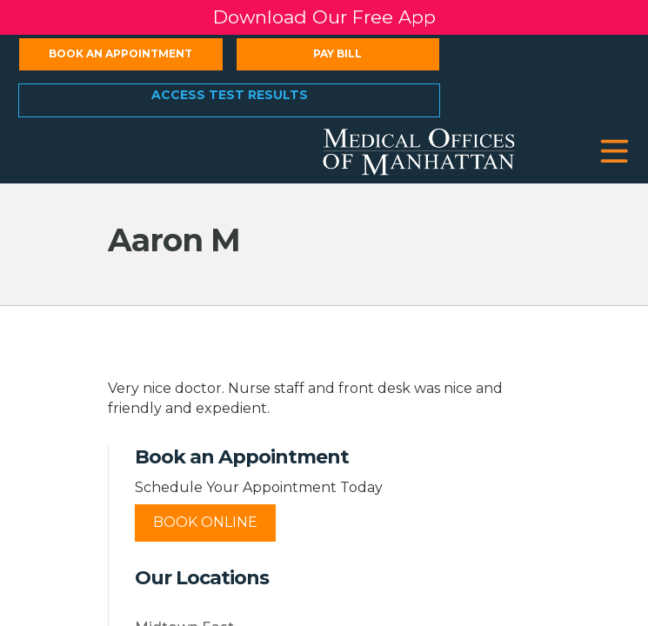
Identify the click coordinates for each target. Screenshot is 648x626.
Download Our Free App (324, 17)
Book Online (205, 522)
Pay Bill (337, 53)
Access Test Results (229, 95)
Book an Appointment (120, 53)
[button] (614, 151)
